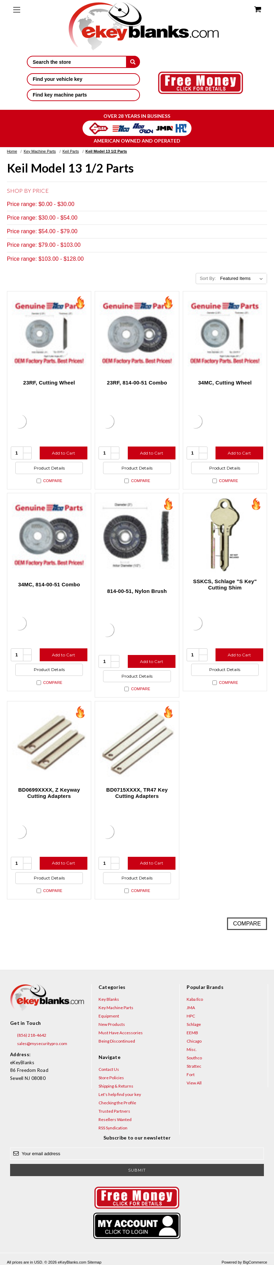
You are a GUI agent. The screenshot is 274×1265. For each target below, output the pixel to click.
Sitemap (94, 1262)
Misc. (192, 1049)
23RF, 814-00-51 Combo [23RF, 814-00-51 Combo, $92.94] (137, 383)
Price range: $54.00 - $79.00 (42, 231)
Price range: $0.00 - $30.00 (41, 204)
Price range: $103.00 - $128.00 (45, 259)
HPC (191, 1016)
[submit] (133, 62)
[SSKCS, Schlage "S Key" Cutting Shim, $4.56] (225, 535)
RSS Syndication (113, 1127)
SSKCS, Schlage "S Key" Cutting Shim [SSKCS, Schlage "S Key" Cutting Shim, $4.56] (225, 584)
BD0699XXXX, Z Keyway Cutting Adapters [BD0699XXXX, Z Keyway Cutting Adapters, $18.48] (49, 793)
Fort (191, 1074)
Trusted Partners (114, 1111)
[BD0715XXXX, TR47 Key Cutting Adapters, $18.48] (137, 743)
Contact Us (109, 1069)
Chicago (194, 1041)
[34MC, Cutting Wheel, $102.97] (225, 333)
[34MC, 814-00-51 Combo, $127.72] (49, 535)
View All (194, 1082)
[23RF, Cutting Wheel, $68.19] (49, 333)
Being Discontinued (117, 1041)
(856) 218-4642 (28, 1035)
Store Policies (111, 1077)
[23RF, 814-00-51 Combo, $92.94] (137, 333)
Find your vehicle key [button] (83, 79)
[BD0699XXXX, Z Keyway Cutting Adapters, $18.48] (49, 743)
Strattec (194, 1066)
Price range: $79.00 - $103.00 (44, 245)
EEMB (192, 1032)
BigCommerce (255, 1262)
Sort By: (208, 278)
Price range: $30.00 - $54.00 (42, 218)
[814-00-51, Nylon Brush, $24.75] (137, 535)
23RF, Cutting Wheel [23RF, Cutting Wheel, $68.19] (49, 383)
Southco (194, 1057)
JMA (191, 1007)
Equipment (109, 1016)
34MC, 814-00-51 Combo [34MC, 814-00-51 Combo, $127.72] (49, 584)
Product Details (49, 468)
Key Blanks (109, 999)
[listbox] (243, 278)
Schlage (194, 1024)
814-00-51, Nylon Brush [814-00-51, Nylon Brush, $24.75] (137, 591)
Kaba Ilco (195, 999)
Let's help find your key (120, 1094)
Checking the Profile (117, 1102)
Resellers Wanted (115, 1119)
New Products (112, 1024)
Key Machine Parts (116, 1007)
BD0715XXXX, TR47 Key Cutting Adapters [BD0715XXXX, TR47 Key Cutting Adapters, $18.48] (137, 793)
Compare (49, 481)
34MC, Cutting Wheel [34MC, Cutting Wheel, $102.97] (225, 383)
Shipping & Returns (116, 1086)
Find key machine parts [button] (83, 95)
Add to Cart (63, 453)
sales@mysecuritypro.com (38, 1043)
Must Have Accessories (121, 1032)
